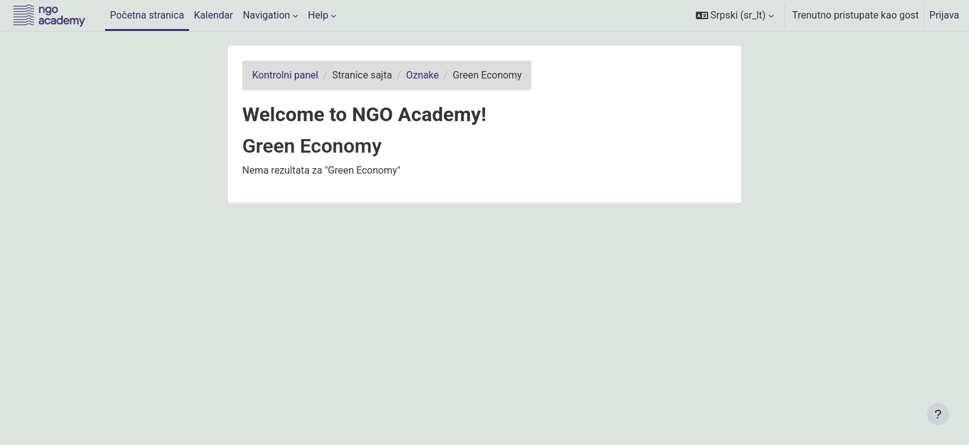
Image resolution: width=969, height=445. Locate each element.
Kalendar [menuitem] (213, 15)
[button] (735, 15)
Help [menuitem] (318, 15)
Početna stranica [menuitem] (147, 15)
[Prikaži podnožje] (938, 414)
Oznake (422, 75)
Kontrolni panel (285, 75)
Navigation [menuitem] (266, 15)
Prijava (944, 15)
